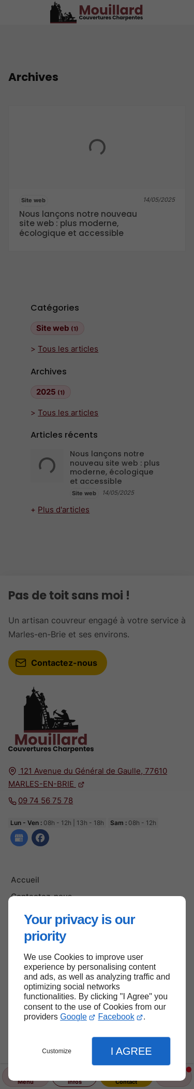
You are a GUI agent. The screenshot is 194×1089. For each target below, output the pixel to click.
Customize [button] (56, 1051)
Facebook (116, 1016)
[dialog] (97, 988)
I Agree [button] (131, 1051)
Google (73, 1016)
